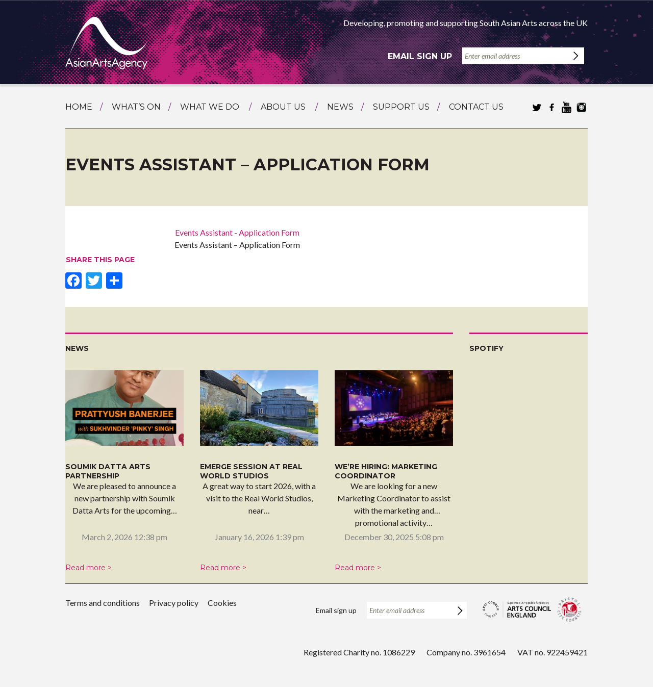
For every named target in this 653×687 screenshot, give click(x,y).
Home (78, 107)
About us (283, 107)
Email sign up (420, 56)
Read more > (88, 567)
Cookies (222, 602)
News (340, 107)
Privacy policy (173, 602)
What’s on (136, 107)
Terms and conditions (102, 602)
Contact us (476, 107)
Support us (401, 107)
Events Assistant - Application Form (237, 232)
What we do (209, 107)
